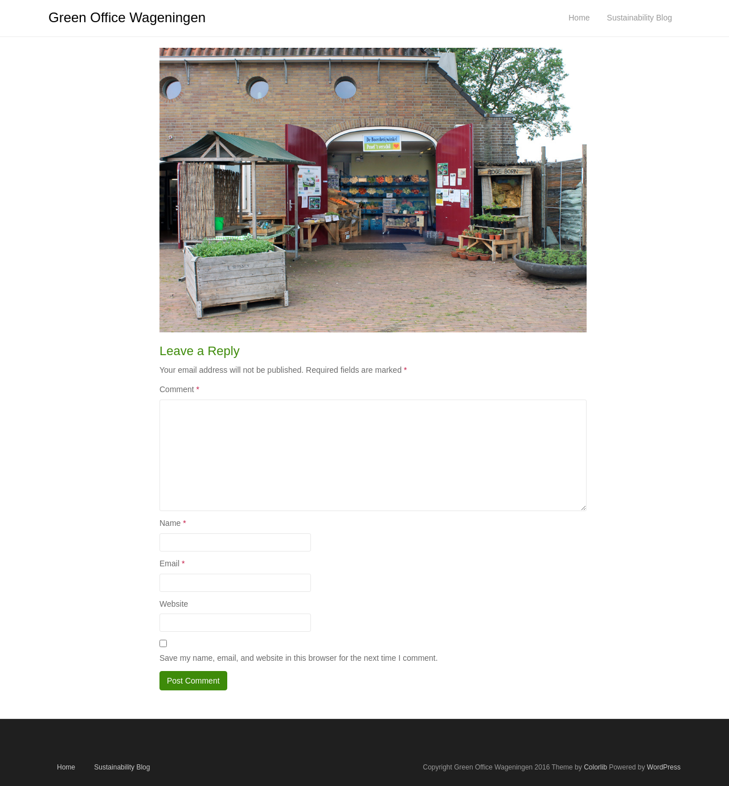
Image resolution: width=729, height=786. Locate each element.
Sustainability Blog (122, 767)
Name (172, 523)
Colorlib (595, 767)
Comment (179, 389)
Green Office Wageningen (127, 17)
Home (66, 767)
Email (172, 563)
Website (173, 603)
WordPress (664, 767)
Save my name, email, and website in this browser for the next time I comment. (298, 657)
